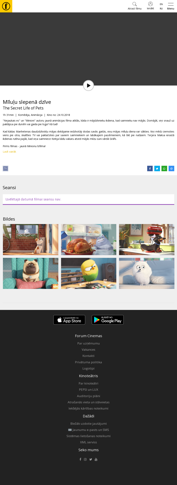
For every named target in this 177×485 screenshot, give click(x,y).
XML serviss (88, 442)
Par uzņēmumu (88, 343)
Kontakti (88, 356)
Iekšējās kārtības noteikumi (88, 408)
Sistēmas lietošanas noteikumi (89, 436)
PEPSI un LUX (88, 389)
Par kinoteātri (88, 383)
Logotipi (88, 368)
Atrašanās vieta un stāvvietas (89, 402)
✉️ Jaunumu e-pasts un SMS (88, 430)
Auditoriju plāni (88, 396)
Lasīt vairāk (9, 151)
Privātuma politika (88, 362)
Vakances (88, 349)
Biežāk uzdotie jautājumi (88, 423)
